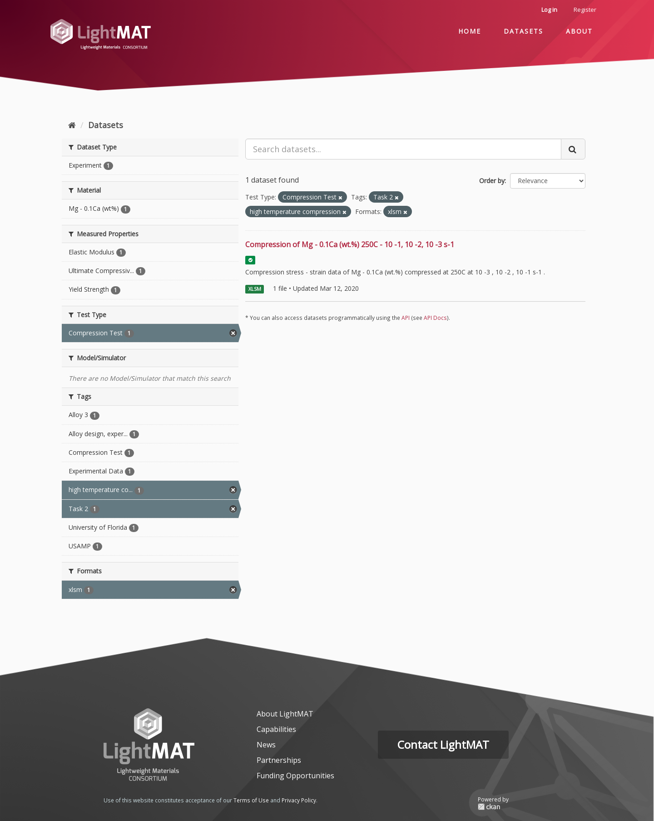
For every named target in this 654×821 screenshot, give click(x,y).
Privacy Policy (299, 800)
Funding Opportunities (295, 776)
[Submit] (573, 149)
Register (585, 9)
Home (469, 31)
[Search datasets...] (403, 149)
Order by (492, 180)
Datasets (523, 31)
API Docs (435, 317)
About (579, 31)
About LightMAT (285, 714)
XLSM (254, 289)
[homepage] (149, 744)
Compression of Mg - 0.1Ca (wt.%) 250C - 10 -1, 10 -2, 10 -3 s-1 (349, 244)
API (405, 317)
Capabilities (276, 729)
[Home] (72, 124)
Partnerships (279, 760)
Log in (549, 9)
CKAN (493, 806)
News (266, 745)
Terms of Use (251, 800)
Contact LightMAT (443, 744)
